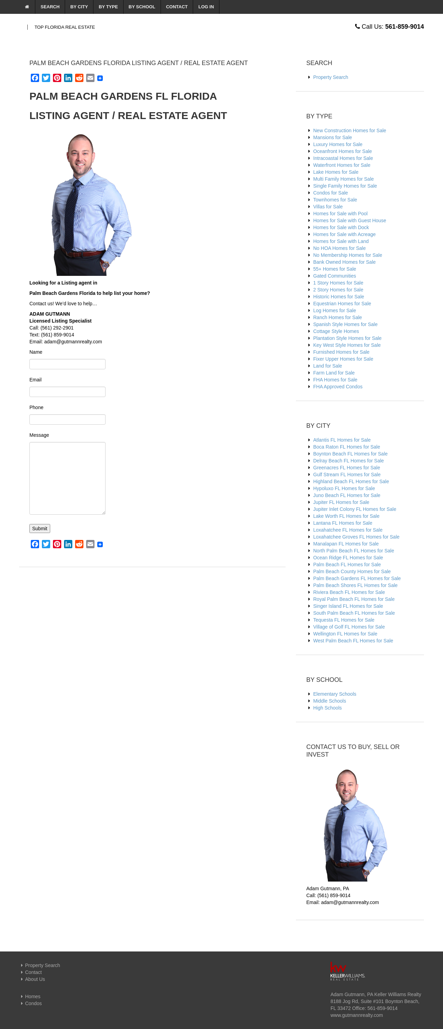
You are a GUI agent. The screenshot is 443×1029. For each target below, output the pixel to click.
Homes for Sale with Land (341, 241)
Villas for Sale (328, 206)
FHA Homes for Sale (335, 379)
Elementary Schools (334, 694)
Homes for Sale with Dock (341, 227)
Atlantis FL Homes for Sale (342, 440)
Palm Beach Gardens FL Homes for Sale (357, 578)
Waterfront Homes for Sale (341, 165)
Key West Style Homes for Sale (347, 345)
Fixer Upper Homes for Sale (343, 359)
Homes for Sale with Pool (340, 213)
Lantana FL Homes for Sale (342, 523)
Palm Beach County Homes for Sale (352, 571)
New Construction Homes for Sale (349, 130)
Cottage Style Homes (336, 331)
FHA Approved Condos (337, 386)
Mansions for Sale (332, 137)
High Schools (327, 708)
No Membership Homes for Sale (347, 255)
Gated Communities (334, 276)
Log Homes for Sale (334, 310)
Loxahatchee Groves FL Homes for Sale (356, 537)
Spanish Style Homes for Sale (345, 324)
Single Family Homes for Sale (345, 186)
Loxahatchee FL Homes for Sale (347, 530)
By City (79, 6)
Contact (177, 6)
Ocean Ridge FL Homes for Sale (348, 557)
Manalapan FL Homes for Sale (346, 544)
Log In (206, 6)
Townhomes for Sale (335, 199)
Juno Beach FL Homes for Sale (346, 495)
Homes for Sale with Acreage (344, 234)
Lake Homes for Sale (336, 172)
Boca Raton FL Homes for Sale (346, 447)
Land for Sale (327, 366)
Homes (29, 996)
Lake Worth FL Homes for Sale (346, 516)
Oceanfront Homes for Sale (342, 151)
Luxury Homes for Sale (337, 144)
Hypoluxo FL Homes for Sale (344, 488)
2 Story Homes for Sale (338, 289)
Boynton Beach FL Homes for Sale (350, 454)
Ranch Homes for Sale (337, 317)
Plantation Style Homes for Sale (347, 338)
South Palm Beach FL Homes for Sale (354, 613)
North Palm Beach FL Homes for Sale (353, 550)
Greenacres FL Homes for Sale (346, 467)
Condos (30, 1003)
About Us (32, 979)
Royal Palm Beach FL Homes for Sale (354, 599)
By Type (108, 6)
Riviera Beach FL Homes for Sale (349, 592)
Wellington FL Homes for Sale (345, 634)
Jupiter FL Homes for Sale (341, 502)
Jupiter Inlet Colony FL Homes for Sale (354, 509)
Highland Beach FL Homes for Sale (351, 481)
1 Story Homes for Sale (338, 283)
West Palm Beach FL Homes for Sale (353, 640)
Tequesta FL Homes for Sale (343, 620)
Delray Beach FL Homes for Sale (348, 460)
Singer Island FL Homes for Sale (348, 606)
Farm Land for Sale (334, 373)
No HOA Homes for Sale (339, 248)
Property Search (330, 77)
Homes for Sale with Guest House (349, 220)
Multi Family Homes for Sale (343, 179)
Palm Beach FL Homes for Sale (347, 564)
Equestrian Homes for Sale (342, 303)
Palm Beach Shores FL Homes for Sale (355, 585)
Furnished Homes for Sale (341, 352)
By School (142, 6)
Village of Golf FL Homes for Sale (349, 627)
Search (50, 6)
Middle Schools (329, 701)
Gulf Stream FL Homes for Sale (347, 474)
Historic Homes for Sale (338, 296)
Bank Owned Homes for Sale (344, 262)
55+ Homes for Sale (334, 269)
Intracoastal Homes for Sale (343, 158)
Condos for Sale (330, 193)
